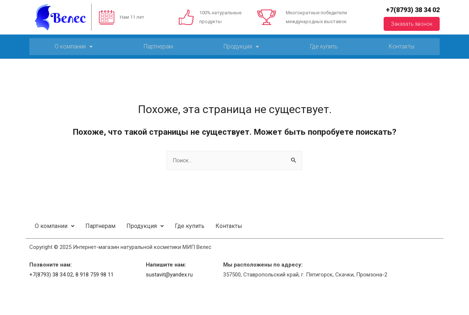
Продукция (241, 46)
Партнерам (158, 46)
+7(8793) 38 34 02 (413, 10)
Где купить (324, 46)
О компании (74, 46)
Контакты (401, 46)
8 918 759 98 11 (94, 274)
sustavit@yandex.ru (169, 274)
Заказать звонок (411, 24)
